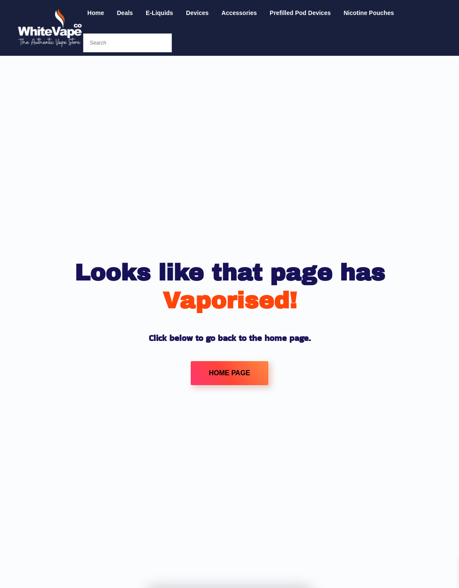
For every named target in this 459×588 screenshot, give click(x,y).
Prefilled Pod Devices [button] (300, 12)
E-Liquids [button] (159, 12)
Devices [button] (197, 12)
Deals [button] (125, 12)
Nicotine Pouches (369, 12)
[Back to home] (50, 28)
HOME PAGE (229, 373)
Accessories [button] (239, 12)
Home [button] (95, 12)
